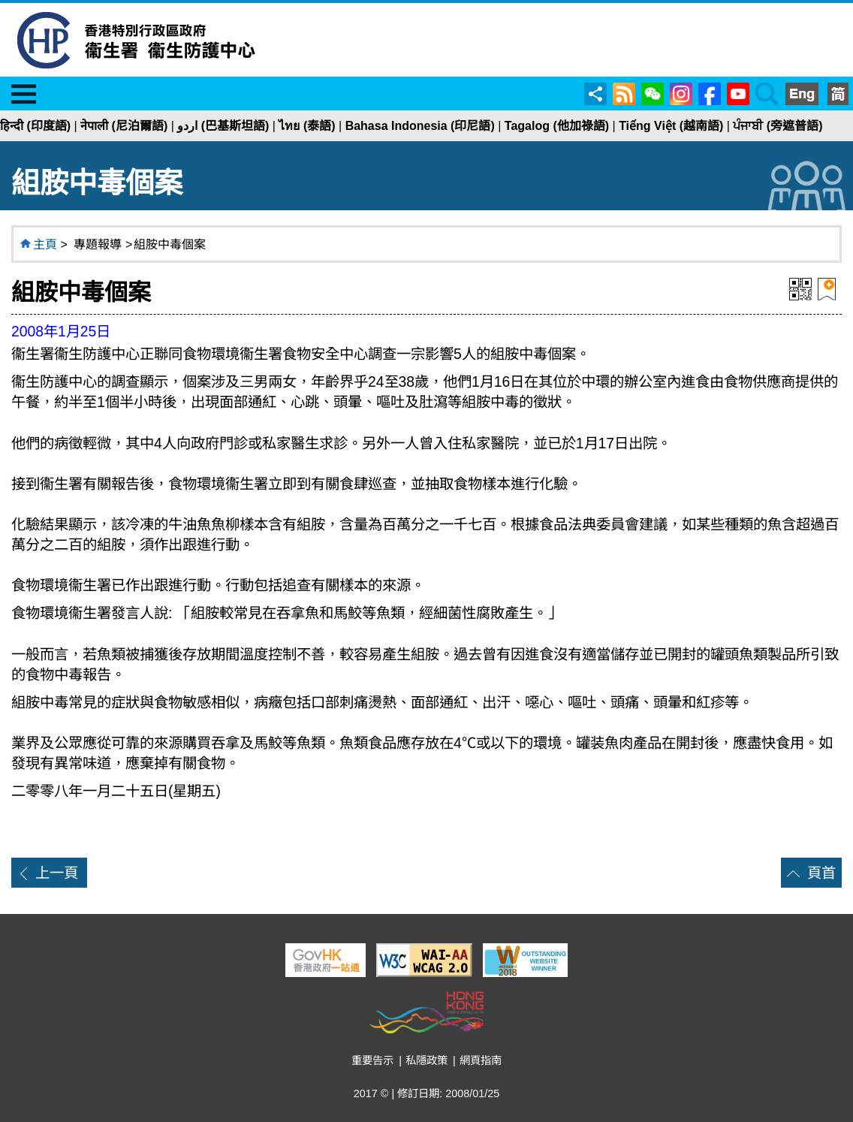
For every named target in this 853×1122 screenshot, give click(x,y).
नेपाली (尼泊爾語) (123, 125)
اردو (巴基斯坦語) (223, 125)
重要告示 (372, 1060)
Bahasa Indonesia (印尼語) (420, 125)
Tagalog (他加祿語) (557, 125)
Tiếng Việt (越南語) (671, 125)
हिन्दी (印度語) (35, 125)
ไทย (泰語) (307, 125)
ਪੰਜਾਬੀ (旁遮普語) (777, 125)
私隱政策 (426, 1060)
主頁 (45, 244)
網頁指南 (481, 1060)
